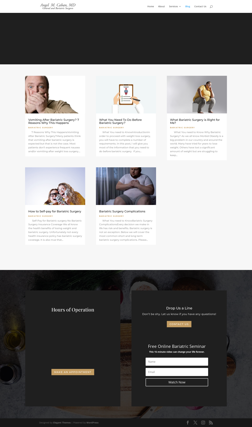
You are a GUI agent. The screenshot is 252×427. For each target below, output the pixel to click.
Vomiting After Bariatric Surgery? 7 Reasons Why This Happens (53, 121)
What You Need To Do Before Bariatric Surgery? (120, 121)
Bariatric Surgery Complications (122, 211)
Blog (187, 6)
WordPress (92, 422)
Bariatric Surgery (40, 127)
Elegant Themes (62, 422)
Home (150, 6)
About (161, 6)
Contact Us (200, 6)
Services (173, 6)
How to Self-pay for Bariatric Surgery (54, 211)
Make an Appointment (72, 372)
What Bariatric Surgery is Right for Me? (195, 121)
